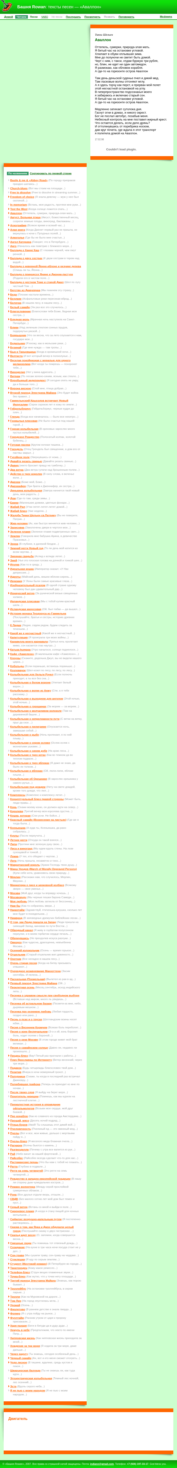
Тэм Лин (15, 1300)
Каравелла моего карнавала (29, 641)
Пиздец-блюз (19, 1055)
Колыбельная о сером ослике (30, 742)
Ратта (14, 1166)
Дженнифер (18, 486)
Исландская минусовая (25, 609)
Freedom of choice (22, 196)
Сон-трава (17, 1255)
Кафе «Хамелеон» (22, 653)
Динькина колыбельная (26, 490)
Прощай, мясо (19, 1120)
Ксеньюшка (17, 827)
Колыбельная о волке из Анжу (30, 690)
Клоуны (15, 658)
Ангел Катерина (20, 241)
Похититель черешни (24, 1096)
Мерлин (15, 876)
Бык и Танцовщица (23, 351)
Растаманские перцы (24, 1162)
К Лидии (15, 625)
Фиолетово (17, 1309)
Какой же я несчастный (25, 633)
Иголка (14, 564)
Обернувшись (19, 938)
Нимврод (16, 917)
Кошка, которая (20, 815)
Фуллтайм (17, 1317)
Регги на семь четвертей (26, 1170)
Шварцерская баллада (25, 1370)
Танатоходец (18, 1267)
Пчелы (14, 1133)
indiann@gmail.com (102, 1463)
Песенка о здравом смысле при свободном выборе (44, 995)
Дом (13, 498)
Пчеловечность (20, 1128)
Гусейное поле (20, 457)
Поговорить (126, 16)
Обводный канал (21, 930)
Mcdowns (166, 16)
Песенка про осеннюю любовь (30, 1011)
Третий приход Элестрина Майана (33, 1280)
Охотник (15, 958)
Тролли (15, 1296)
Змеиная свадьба (22, 556)
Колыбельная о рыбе (24, 734)
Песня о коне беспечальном (28, 1031)
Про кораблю (19, 1116)
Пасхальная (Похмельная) (27, 979)
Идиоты (15, 576)
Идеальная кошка (22, 568)
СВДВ (14, 1198)
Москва (15, 893)
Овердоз (16, 942)
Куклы (14, 835)
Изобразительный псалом (27, 585)
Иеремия (16, 580)
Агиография (18, 225)
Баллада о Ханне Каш (24, 250)
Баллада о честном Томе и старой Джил (37, 282)
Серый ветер (18, 1206)
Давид (14, 465)
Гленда (15, 416)
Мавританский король (25, 864)
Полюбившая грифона (25, 1084)
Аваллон (16, 213)
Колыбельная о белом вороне (30, 682)
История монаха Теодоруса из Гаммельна (38, 613)
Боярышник (18, 335)
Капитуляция (19, 637)
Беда (13, 294)
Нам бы (15, 905)
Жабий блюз (18, 510)
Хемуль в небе (20, 1329)
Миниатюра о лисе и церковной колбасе (37, 884)
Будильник (17, 343)
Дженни (15, 481)
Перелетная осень (22, 987)
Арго (13, 245)
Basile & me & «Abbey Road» (28, 180)
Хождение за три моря (25, 1345)
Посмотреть (92, 16)
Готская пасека (20, 444)
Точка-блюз (17, 1276)
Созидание (17, 1247)
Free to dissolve (20, 192)
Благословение (20, 311)
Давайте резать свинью (26, 461)
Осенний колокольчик (24, 950)
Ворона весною (20, 388)
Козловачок (18, 670)
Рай (12, 1153)
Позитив (15, 1071)
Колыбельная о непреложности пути (34, 718)
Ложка (14, 856)
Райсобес (16, 1157)
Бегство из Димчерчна (25, 290)
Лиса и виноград (21, 848)
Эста (13, 1386)
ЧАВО (44, 16)
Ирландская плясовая (25, 601)
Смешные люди (20, 1242)
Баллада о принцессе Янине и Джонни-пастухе (41, 274)
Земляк (15, 535)
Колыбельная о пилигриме (28, 726)
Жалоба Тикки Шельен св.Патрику (33, 515)
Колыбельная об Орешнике (28, 778)
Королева (16, 811)
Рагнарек (16, 1145)
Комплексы (17, 794)
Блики (14, 327)
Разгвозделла (19, 1149)
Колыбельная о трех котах (28, 754)
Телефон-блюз (20, 1272)
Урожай (15, 1305)
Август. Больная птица (25, 217)
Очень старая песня (23, 962)
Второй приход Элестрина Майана (33, 392)
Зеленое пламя (20, 531)
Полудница (17, 1076)
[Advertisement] (92, 1435)
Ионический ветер (22, 593)
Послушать (73, 16)
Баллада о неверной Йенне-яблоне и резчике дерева (45, 266)
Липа (13, 844)
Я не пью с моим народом (27, 1390)
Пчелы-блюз (18, 1141)
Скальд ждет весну (23, 1234)
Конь (13, 807)
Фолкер (15, 1313)
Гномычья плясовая (23, 420)
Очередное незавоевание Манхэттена (35, 970)
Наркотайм (17, 909)
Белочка (15, 302)
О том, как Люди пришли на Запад (33, 921)
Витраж (15, 376)
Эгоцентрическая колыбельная (31, 1378)
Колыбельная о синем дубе (28, 750)
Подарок (15, 1067)
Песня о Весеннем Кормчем (28, 1027)
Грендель (16, 448)
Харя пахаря (18, 1325)
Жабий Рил (17, 506)
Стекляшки (17, 1259)
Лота (13, 860)
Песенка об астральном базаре (31, 1003)
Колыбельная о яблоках (26, 770)
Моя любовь (18, 901)
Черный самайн (20, 1357)
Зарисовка (17, 527)
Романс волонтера (22, 1186)
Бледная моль (19, 319)
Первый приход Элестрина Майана (33, 983)
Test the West (18, 208)
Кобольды (17, 666)
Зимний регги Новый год (26, 548)
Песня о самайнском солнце (29, 1047)
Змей (13, 560)
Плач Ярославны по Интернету (31, 1059)
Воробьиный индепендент (28, 380)
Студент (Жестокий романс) (28, 1263)
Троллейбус (18, 1288)
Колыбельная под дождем (27, 786)
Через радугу (19, 1353)
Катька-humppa (20, 649)
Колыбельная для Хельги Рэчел (31, 674)
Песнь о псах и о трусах (26, 1019)
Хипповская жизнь (22, 1337)
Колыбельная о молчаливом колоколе (36, 710)
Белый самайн (20, 307)
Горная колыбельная (24, 428)
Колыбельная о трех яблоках (29, 762)
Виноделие (17, 371)
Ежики (14, 502)
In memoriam (18, 204)
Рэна (13, 1194)
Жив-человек (19, 523)
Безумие (15, 298)
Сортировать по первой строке (51, 173)
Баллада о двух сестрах (26, 258)
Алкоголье (17, 237)
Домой (8, 16)
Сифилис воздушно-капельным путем (36, 1219)
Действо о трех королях (26, 473)
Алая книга (17, 229)
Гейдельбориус (20, 408)
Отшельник (17, 954)
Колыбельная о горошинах (28, 706)
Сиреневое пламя (22, 1211)
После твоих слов (22, 1092)
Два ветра (17, 469)
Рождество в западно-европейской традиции (40, 1178)
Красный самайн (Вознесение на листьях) (38, 819)
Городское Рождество (24, 436)
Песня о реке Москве (24, 1039)
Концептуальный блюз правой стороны (37, 798)
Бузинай (15, 347)
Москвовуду (18, 897)
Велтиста (16, 355)
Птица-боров (18, 1124)
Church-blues (18, 188)
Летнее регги (18, 839)
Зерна (14, 543)
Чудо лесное (18, 1362)
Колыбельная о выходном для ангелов (36, 698)
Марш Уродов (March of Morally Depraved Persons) (43, 868)
